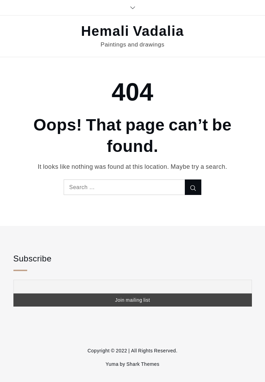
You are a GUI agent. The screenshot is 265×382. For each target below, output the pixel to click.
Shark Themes (142, 364)
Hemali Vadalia (132, 31)
